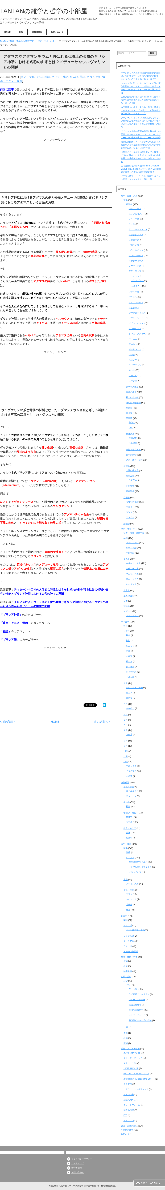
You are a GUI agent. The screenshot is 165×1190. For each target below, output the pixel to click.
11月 (125, 756)
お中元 (129, 734)
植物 (128, 806)
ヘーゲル (133, 375)
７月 (125, 730)
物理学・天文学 (130, 813)
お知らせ (125, 1134)
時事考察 (127, 971)
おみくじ (130, 646)
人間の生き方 (132, 470)
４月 (125, 714)
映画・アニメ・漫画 (15, 622)
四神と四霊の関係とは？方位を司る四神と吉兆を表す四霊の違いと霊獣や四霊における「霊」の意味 (140, 100)
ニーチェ (133, 381)
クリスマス (131, 771)
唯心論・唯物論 (133, 402)
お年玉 (129, 656)
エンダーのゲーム (137, 1015)
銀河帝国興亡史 (136, 1010)
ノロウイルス (135, 872)
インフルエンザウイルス (140, 867)
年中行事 (125, 622)
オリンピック (132, 615)
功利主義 (130, 475)
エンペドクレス (136, 255)
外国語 (74, 76)
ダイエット (131, 899)
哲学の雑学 (131, 455)
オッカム (133, 339)
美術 (125, 1033)
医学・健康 (126, 844)
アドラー (130, 517)
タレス (132, 224)
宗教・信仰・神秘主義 (133, 533)
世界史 (126, 559)
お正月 (126, 631)
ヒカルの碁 (128, 1094)
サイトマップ (77, 1163)
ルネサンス (131, 584)
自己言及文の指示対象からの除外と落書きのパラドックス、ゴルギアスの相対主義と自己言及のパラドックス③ (140, 110)
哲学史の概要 (132, 387)
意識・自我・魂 (133, 449)
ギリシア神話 (60, 76)
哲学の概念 (131, 392)
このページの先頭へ (150, 1183)
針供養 (129, 698)
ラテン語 (127, 946)
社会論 (129, 413)
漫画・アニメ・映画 (130, 1048)
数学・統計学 (129, 828)
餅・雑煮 (130, 666)
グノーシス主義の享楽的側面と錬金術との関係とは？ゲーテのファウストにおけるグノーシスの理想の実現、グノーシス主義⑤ (140, 134)
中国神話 (130, 553)
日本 (125, 601)
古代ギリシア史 (133, 563)
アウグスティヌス (137, 313)
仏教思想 (133, 443)
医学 (125, 848)
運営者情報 (37, 32)
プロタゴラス (137, 280)
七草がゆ (130, 677)
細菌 (128, 852)
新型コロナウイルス (138, 862)
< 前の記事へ (8, 721)
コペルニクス (132, 791)
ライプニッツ (135, 365)
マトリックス (129, 1063)
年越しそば (131, 766)
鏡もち (129, 661)
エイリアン (128, 1120)
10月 (125, 751)
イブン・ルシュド (137, 323)
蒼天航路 (127, 1084)
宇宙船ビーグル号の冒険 (140, 1020)
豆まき (129, 693)
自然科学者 (128, 786)
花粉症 (129, 904)
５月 (125, 720)
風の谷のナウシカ (131, 1053)
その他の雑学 (127, 1130)
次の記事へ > (102, 721)
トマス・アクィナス (138, 334)
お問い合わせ (57, 32)
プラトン (133, 297)
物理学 (129, 817)
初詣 (128, 640)
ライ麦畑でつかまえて (139, 994)
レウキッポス (135, 266)
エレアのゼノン (136, 214)
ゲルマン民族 (132, 574)
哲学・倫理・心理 (129, 196)
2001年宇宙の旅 (131, 1068)
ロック (132, 354)
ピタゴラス (134, 240)
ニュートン (131, 796)
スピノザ (133, 360)
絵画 (125, 1038)
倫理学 (126, 466)
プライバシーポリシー (81, 1159)
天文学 (129, 822)
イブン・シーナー (137, 318)
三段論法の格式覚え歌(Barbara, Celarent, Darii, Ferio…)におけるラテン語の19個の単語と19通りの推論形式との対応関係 (141, 169)
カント (132, 370)
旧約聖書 (130, 486)
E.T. (125, 1115)
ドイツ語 (127, 925)
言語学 (126, 606)
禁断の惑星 (128, 1110)
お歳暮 (129, 776)
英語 (82, 76)
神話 (47, 76)
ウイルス (130, 857)
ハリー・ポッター (137, 999)
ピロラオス (134, 245)
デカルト (133, 344)
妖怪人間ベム (129, 1100)
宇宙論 (129, 418)
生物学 (126, 802)
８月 (125, 741)
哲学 (125, 200)
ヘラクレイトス (136, 250)
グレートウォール (131, 1105)
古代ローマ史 (132, 568)
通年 (125, 626)
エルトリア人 (132, 579)
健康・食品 (128, 890)
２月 (125, 683)
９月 (125, 746)
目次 (21, 32)
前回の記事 (7, 89)
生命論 (129, 408)
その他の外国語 (130, 951)
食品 (128, 910)
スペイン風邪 (132, 883)
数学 (128, 832)
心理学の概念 (132, 502)
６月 (125, 725)
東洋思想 (130, 434)
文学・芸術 (126, 976)
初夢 (128, 651)
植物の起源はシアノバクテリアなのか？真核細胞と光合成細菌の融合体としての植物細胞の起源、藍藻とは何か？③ (140, 145)
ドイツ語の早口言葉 (135, 929)
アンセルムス (135, 328)
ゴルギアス (136, 286)
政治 (125, 961)
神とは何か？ (132, 397)
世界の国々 (128, 595)
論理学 (126, 523)
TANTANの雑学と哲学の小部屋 (43, 11)
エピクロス (134, 307)
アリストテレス (136, 302)
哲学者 (129, 204)
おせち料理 (131, 672)
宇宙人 (132, 422)
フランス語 (128, 936)
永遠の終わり (135, 1005)
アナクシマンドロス (138, 229)
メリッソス (134, 219)
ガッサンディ (135, 349)
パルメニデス (135, 208)
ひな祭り (130, 708)
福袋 (128, 635)
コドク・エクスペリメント (135, 1089)
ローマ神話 (131, 547)
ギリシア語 (94, 76)
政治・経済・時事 (129, 957)
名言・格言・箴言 (134, 460)
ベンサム (133, 480)
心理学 (126, 497)
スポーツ (127, 611)
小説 (128, 985)
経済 (125, 966)
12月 (125, 761)
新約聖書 (130, 491)
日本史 (126, 590)
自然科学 (125, 782)
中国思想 (133, 438)
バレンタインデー (134, 687)
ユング (129, 512)
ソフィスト (134, 276)
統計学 (129, 838)
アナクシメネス (136, 234)
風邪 (125, 879)
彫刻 (125, 1043)
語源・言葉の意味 (129, 1126)
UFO (131, 427)
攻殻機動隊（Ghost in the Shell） (139, 1079)
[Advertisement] (55, 166)
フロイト (130, 507)
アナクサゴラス (136, 260)
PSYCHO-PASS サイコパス (136, 1073)
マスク (129, 894)
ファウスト (134, 989)
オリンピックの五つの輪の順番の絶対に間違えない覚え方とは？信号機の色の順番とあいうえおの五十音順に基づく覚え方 (140, 76)
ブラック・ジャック (132, 1058)
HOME (7, 32)
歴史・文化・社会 (32, 76)
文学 (125, 981)
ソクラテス (134, 292)
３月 (125, 704)
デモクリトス (135, 271)
